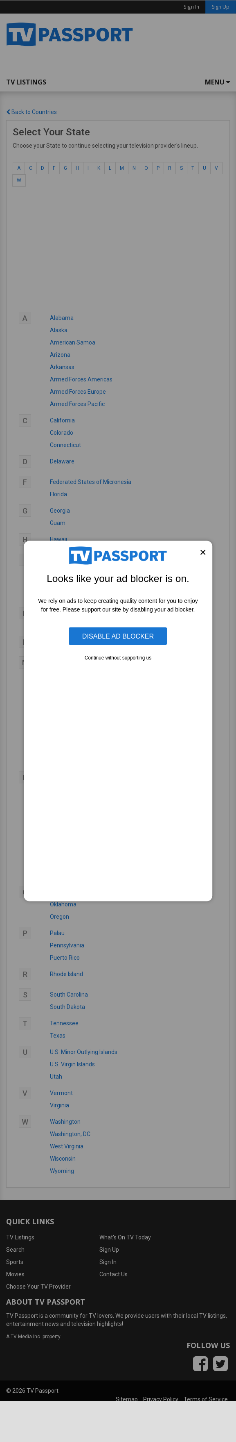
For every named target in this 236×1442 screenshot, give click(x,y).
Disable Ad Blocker (118, 636)
